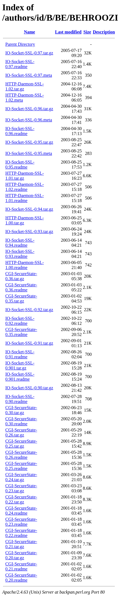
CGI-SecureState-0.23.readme (21, 522)
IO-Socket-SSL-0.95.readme (19, 164)
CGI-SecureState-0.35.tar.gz (21, 298)
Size (87, 32)
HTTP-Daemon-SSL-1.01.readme (24, 198)
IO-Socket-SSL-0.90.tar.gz (29, 387)
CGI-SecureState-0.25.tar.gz (21, 443)
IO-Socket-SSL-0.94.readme (19, 243)
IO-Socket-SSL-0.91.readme (19, 354)
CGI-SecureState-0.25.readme (21, 466)
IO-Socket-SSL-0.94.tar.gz (29, 209)
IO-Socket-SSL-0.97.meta (28, 75)
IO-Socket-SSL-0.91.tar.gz (29, 343)
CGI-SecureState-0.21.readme (21, 566)
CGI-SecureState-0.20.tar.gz (21, 555)
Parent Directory (20, 44)
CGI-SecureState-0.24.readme (21, 510)
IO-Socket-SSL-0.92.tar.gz (29, 309)
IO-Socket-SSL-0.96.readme (19, 131)
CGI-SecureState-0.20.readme (21, 577)
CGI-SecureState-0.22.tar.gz (21, 499)
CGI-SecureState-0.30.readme (21, 421)
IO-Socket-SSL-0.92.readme (19, 321)
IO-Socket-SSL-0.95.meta (28, 153)
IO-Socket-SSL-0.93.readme (19, 254)
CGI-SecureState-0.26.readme (21, 455)
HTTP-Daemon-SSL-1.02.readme (24, 187)
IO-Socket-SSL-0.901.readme (19, 377)
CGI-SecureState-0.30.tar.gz (21, 410)
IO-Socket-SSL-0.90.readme (19, 399)
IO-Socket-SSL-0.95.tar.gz (29, 142)
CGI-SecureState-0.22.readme (21, 533)
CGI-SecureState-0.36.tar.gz (21, 276)
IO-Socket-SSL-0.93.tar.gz (29, 231)
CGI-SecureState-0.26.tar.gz (21, 432)
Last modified (68, 32)
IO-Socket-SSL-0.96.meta (28, 119)
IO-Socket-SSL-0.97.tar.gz (29, 53)
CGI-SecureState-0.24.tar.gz (21, 477)
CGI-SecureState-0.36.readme (21, 287)
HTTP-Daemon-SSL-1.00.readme (24, 265)
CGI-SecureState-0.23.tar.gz (21, 488)
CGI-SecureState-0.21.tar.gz (21, 544)
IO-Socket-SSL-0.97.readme (19, 64)
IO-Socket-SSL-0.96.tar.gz (29, 108)
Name (29, 32)
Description (104, 32)
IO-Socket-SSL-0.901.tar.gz (19, 365)
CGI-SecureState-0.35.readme (21, 332)
